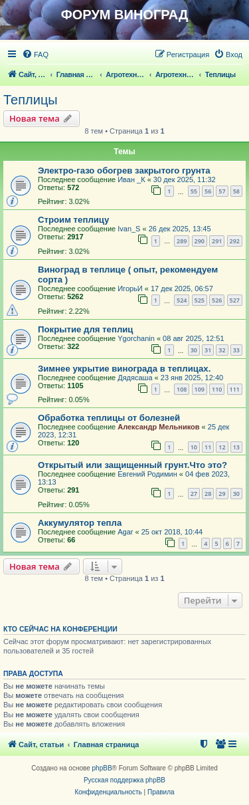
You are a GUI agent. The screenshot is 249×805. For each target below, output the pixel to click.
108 (182, 389)
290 (200, 241)
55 (194, 191)
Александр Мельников (158, 427)
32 (221, 350)
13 (236, 447)
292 (235, 241)
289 (182, 241)
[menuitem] (35, 54)
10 (194, 447)
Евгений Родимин (147, 474)
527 (235, 300)
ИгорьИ (130, 288)
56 (208, 191)
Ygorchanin (136, 338)
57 (221, 191)
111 (235, 389)
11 (208, 447)
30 (194, 350)
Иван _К (131, 179)
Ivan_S (129, 229)
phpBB (102, 768)
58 (236, 191)
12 (221, 447)
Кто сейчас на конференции (60, 629)
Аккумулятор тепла (80, 523)
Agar (125, 532)
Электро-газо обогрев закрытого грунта (124, 170)
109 (200, 389)
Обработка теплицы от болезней (109, 418)
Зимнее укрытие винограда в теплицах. (124, 369)
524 (182, 300)
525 (200, 300)
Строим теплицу (73, 220)
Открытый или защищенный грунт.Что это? (132, 465)
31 (208, 350)
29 (221, 493)
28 (208, 493)
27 (194, 493)
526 (217, 300)
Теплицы (30, 99)
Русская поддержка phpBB (124, 780)
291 (217, 241)
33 (236, 350)
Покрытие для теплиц (85, 329)
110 (217, 389)
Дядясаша (135, 378)
